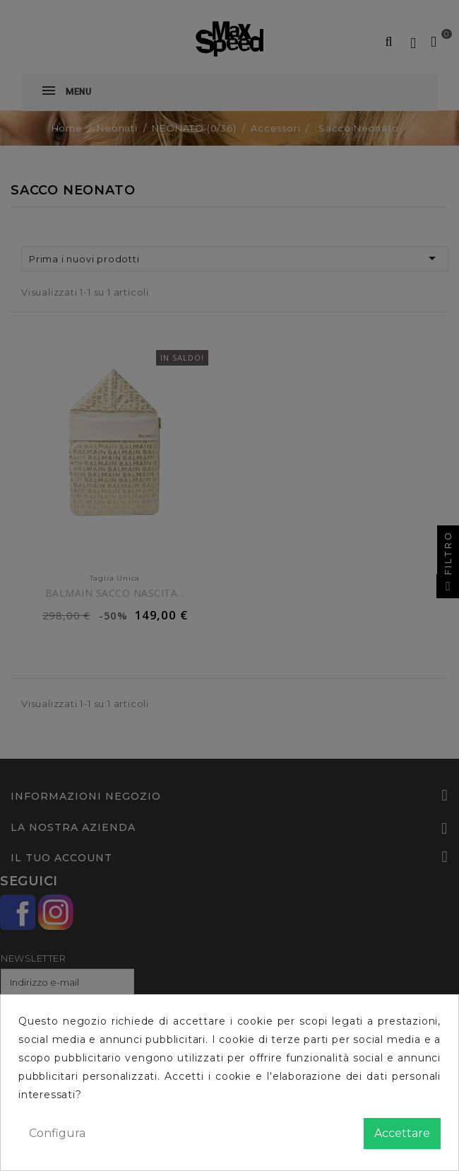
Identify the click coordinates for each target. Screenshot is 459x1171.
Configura (57, 1133)
